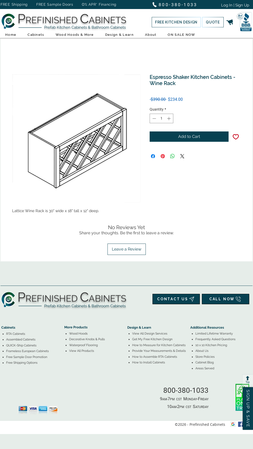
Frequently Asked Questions (215, 339)
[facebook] (240, 424)
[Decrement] (153, 118)
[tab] (4, 313)
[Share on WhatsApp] (172, 156)
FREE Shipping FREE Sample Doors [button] (39, 4)
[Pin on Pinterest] (163, 156)
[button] (176, 22)
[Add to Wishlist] (236, 136)
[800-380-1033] (177, 4)
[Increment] (169, 118)
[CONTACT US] (176, 299)
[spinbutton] (161, 118)
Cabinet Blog (204, 362)
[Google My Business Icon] (233, 424)
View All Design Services (149, 333)
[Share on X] (182, 156)
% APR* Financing (100, 4)
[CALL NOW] (225, 299)
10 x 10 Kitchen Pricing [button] (211, 345)
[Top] (247, 379)
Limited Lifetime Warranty (214, 333)
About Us (202, 351)
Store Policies (205, 357)
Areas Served (204, 368)
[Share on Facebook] (153, 156)
